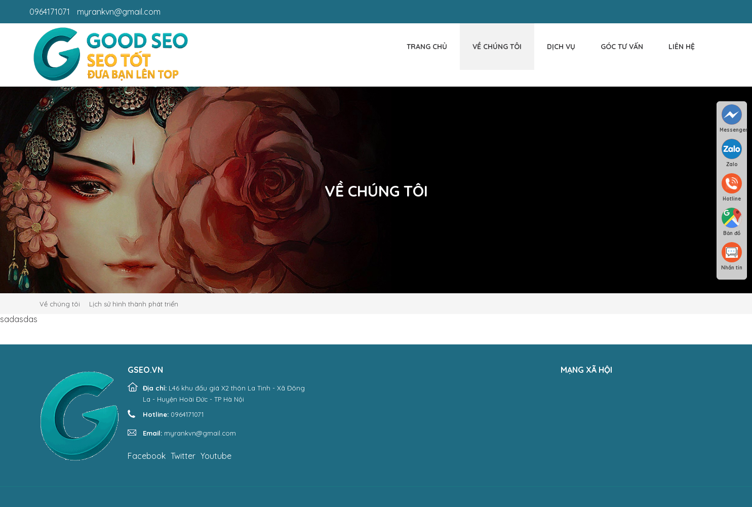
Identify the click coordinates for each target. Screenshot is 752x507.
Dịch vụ (561, 46)
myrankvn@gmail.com (119, 12)
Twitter (183, 456)
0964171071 (49, 12)
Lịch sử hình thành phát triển (133, 304)
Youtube (216, 456)
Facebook (147, 456)
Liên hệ (681, 46)
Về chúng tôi (497, 46)
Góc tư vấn (622, 46)
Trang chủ (427, 46)
